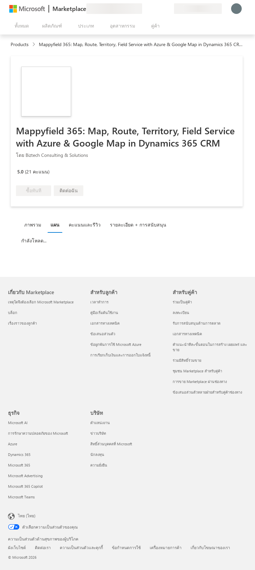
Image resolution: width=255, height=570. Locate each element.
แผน (54, 225)
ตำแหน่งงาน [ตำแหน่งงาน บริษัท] (100, 422)
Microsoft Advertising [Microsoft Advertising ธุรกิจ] (25, 475)
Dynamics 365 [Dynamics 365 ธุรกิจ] (19, 454)
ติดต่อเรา (43, 547)
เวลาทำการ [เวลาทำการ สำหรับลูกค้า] (99, 301)
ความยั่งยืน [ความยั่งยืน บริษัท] (98, 465)
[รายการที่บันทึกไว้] (160, 8)
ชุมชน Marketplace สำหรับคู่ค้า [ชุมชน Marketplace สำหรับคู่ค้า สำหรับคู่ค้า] (197, 370)
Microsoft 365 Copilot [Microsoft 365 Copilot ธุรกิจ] (25, 486)
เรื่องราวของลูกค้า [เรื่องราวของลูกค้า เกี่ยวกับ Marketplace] (22, 323)
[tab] (34, 224)
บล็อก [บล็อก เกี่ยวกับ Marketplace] (12, 312)
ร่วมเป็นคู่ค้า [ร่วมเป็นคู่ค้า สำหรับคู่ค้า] (182, 301)
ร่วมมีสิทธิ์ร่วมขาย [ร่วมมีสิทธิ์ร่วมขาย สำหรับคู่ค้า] (187, 360)
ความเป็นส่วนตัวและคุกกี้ (81, 547)
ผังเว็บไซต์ (17, 547)
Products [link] (20, 44)
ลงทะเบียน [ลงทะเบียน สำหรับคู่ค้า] (181, 312)
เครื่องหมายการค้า (166, 547)
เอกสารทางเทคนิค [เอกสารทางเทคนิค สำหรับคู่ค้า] (187, 333)
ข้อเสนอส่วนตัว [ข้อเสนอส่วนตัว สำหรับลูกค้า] (102, 333)
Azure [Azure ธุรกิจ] (12, 443)
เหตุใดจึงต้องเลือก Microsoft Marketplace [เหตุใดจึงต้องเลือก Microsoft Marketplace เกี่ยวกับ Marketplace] (41, 301)
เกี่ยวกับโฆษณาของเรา (210, 547)
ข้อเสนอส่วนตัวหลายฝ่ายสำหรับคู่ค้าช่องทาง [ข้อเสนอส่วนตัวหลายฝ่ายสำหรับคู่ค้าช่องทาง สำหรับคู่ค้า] (207, 392)
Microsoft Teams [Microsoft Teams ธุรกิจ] (21, 496)
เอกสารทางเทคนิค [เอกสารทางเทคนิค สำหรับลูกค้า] (105, 323)
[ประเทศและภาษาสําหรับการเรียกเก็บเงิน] (198, 8)
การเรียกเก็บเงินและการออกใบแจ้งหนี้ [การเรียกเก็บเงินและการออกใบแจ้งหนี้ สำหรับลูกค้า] (120, 354)
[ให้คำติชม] (144, 8)
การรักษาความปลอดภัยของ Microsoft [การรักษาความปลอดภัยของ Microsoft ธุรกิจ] (38, 433)
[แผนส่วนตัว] (168, 8)
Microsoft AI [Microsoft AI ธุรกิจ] (18, 422)
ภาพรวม (32, 225)
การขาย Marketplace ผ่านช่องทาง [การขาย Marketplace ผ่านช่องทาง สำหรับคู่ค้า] (200, 381)
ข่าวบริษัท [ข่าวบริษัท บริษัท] (98, 433)
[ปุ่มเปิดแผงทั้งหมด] (20, 25)
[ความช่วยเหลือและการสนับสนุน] (152, 8)
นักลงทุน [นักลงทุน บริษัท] (97, 454)
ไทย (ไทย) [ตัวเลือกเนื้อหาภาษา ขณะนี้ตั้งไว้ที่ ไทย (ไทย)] (27, 515)
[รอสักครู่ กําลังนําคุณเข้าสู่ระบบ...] (236, 8)
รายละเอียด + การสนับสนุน (138, 225)
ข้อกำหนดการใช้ (126, 547)
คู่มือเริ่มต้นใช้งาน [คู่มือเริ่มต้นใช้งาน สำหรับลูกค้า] (104, 312)
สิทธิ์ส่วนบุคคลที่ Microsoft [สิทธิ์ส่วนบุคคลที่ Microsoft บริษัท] (111, 443)
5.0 (20, 171)
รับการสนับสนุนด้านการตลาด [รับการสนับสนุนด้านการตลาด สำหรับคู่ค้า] (196, 323)
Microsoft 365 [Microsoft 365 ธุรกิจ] (19, 465)
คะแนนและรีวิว (85, 225)
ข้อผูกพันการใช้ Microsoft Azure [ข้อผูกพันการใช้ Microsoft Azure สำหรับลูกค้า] (115, 344)
